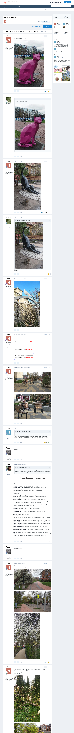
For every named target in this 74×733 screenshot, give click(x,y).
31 (14, 31)
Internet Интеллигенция (17, 22)
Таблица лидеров (44, 9)
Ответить (47, 26)
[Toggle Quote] (15, 220)
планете (18, 533)
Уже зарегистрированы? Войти (56, 2)
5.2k (9, 171)
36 (25, 31)
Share (38, 21)
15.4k (8, 474)
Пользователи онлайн (35, 9)
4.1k (9, 458)
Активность (10, 6)
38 (29, 31)
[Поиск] (57, 6)
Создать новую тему (36, 26)
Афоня (8, 464)
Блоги (21, 9)
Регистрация (67, 2)
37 (27, 31)
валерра (8, 95)
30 (12, 31)
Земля (21, 533)
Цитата (21, 91)
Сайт (5, 7)
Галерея (16, 9)
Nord (9, 20)
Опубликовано (20, 35)
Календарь (10, 9)
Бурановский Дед (8, 447)
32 (16, 31)
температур (35, 483)
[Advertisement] (62, 93)
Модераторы (26, 9)
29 (10, 31)
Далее (35, 31)
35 (23, 31)
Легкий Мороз (17, 516)
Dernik (67, 26)
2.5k (9, 105)
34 (20, 31)
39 (31, 31)
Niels (8, 428)
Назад (7, 31)
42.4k (8, 438)
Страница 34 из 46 (43, 31)
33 (18, 31)
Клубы (24, 6)
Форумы (4, 9)
